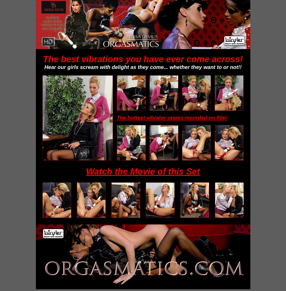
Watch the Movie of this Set (143, 171)
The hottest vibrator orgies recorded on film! (172, 118)
